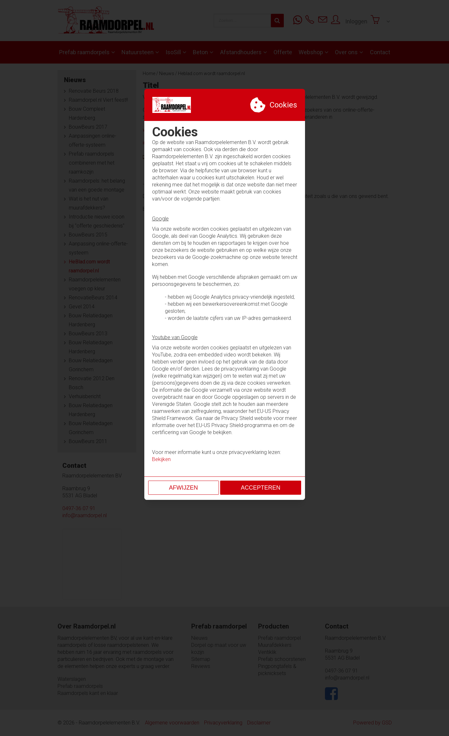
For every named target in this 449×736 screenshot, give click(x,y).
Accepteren (260, 487)
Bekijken (161, 459)
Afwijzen (183, 487)
